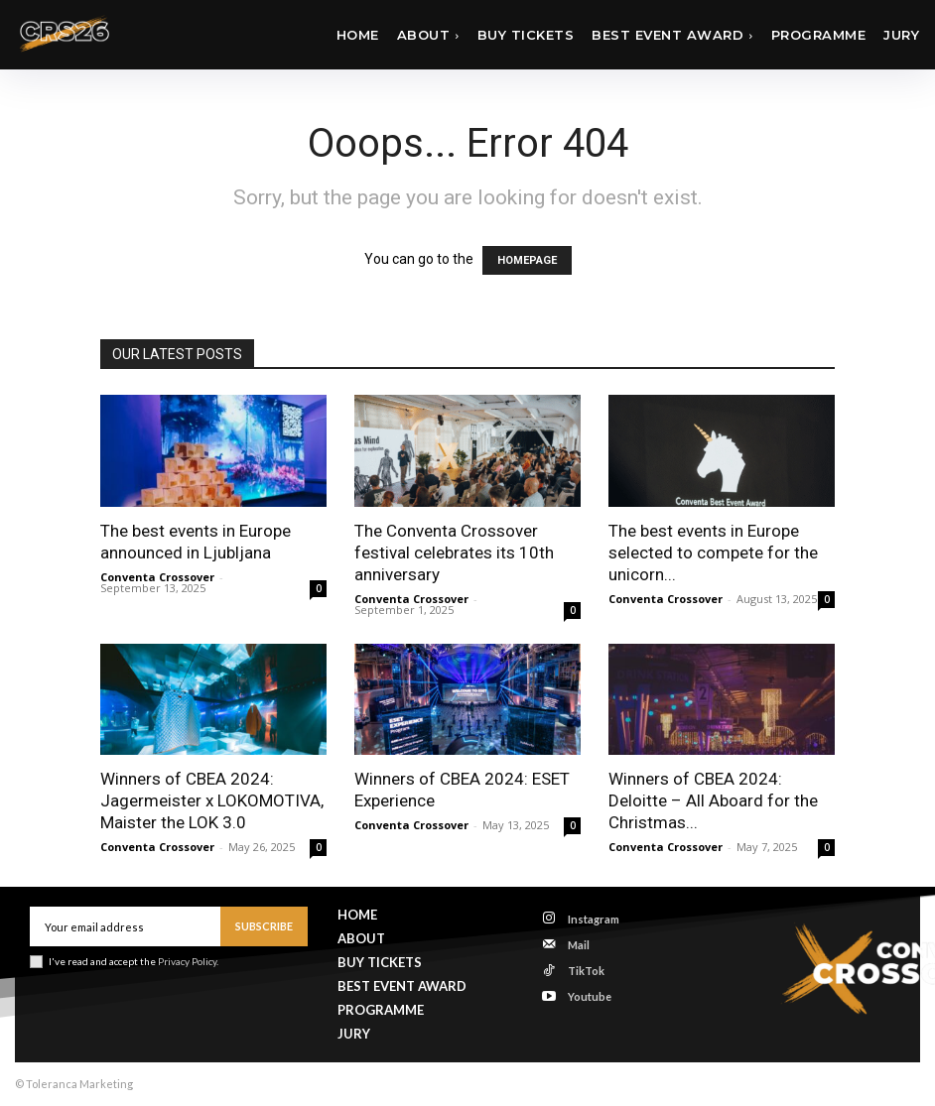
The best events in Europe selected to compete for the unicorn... (713, 552)
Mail (579, 944)
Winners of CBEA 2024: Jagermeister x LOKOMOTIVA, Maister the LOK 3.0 (212, 800)
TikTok (586, 970)
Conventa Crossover (157, 576)
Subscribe (264, 926)
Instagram (593, 919)
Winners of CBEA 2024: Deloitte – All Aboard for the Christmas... (713, 800)
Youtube (589, 996)
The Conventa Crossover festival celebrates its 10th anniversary (454, 552)
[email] (125, 926)
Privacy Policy (187, 961)
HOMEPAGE (527, 260)
